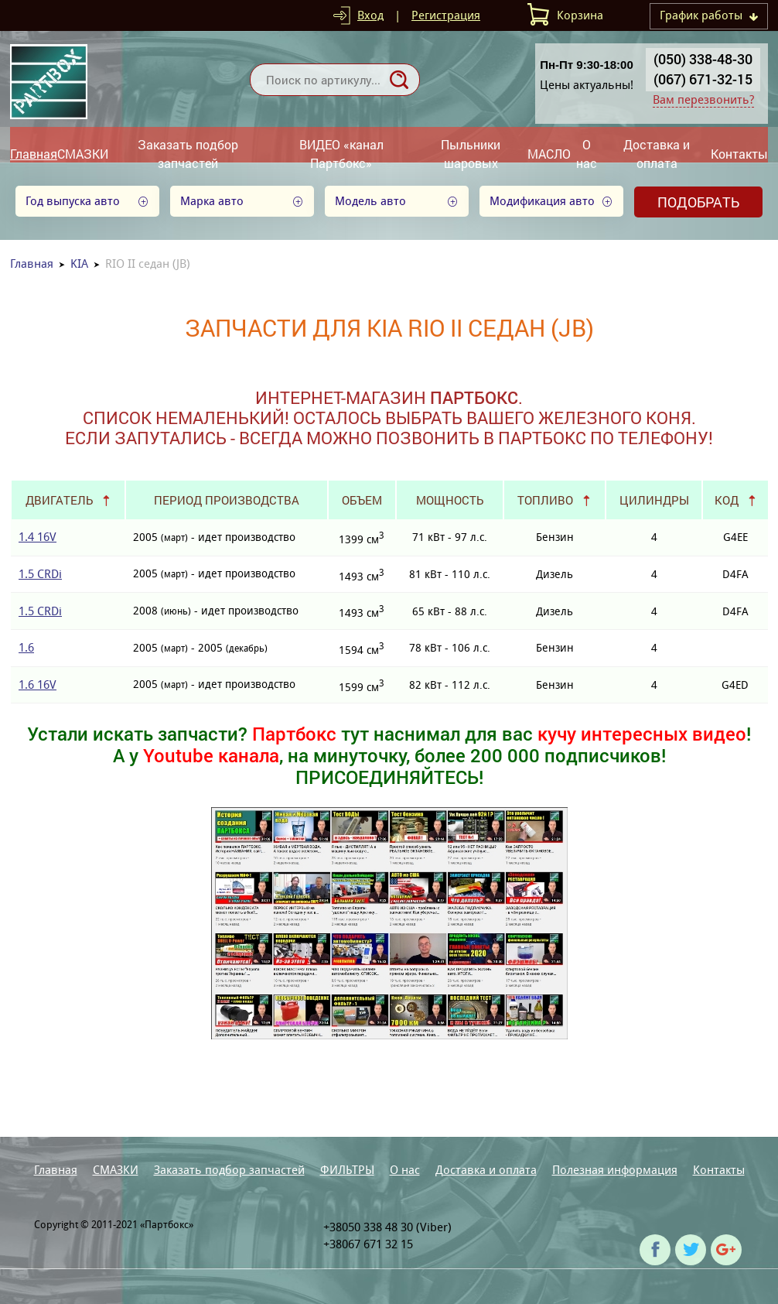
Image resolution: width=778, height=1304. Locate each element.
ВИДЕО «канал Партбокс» (341, 153)
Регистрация (445, 15)
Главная (33, 153)
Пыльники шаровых (470, 153)
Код (727, 500)
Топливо (545, 500)
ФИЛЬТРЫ (347, 1169)
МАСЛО (549, 153)
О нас (586, 153)
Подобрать (698, 202)
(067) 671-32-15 (702, 79)
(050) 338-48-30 (702, 59)
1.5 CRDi (40, 573)
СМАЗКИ (82, 153)
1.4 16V (37, 536)
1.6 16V (37, 684)
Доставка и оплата (656, 153)
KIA (79, 263)
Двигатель (59, 500)
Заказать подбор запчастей (188, 153)
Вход (370, 15)
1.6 (26, 647)
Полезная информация (614, 1169)
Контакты (739, 153)
